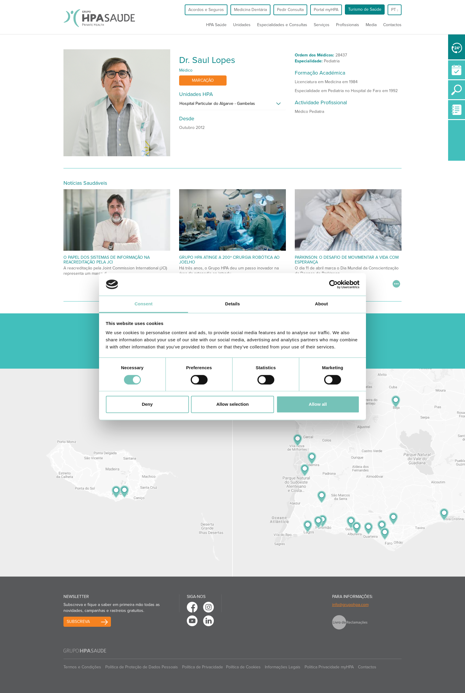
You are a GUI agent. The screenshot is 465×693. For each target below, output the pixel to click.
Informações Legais (282, 667)
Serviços (321, 24)
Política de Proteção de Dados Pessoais (141, 667)
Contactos (392, 24)
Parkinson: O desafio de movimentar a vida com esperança (347, 259)
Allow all (318, 404)
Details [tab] (232, 304)
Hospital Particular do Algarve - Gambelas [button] (217, 103)
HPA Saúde (216, 24)
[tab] (232, 105)
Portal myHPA (326, 9)
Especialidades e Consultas (282, 24)
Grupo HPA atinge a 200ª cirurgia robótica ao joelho (229, 259)
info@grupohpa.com (350, 604)
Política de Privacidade (202, 667)
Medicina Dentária (250, 9)
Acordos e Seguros (206, 9)
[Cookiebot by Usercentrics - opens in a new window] (333, 284)
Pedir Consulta (290, 9)
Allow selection (232, 404)
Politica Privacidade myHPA (329, 667)
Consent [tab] (144, 304)
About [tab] (321, 304)
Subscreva (78, 621)
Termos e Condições (82, 667)
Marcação (203, 80)
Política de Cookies (243, 667)
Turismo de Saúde (364, 9)
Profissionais (347, 24)
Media (371, 24)
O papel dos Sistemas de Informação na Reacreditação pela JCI (106, 259)
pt (394, 9)
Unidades (242, 24)
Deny (147, 404)
